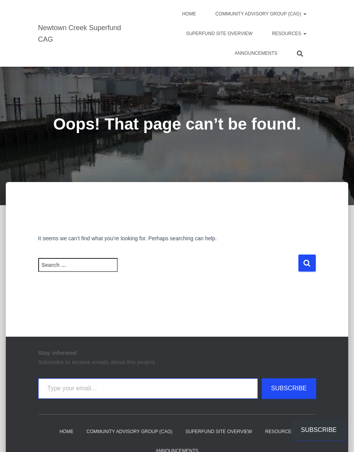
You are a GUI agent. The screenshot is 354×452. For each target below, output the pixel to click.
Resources (289, 33)
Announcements (256, 53)
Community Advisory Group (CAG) (261, 14)
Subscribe (289, 388)
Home (189, 14)
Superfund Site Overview (219, 33)
